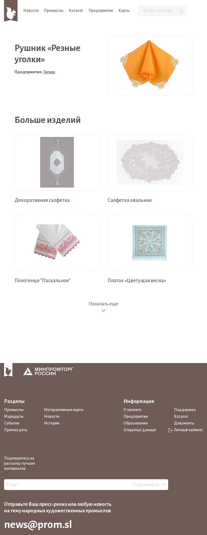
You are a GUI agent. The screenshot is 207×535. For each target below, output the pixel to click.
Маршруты (13, 416)
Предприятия (100, 10)
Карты (124, 10)
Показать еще (103, 307)
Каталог (76, 10)
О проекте (132, 410)
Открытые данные (139, 430)
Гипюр (49, 72)
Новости (31, 10)
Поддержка (185, 410)
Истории (51, 423)
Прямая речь (15, 430)
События (11, 423)
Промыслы (53, 10)
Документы (184, 423)
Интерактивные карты (64, 410)
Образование (135, 423)
